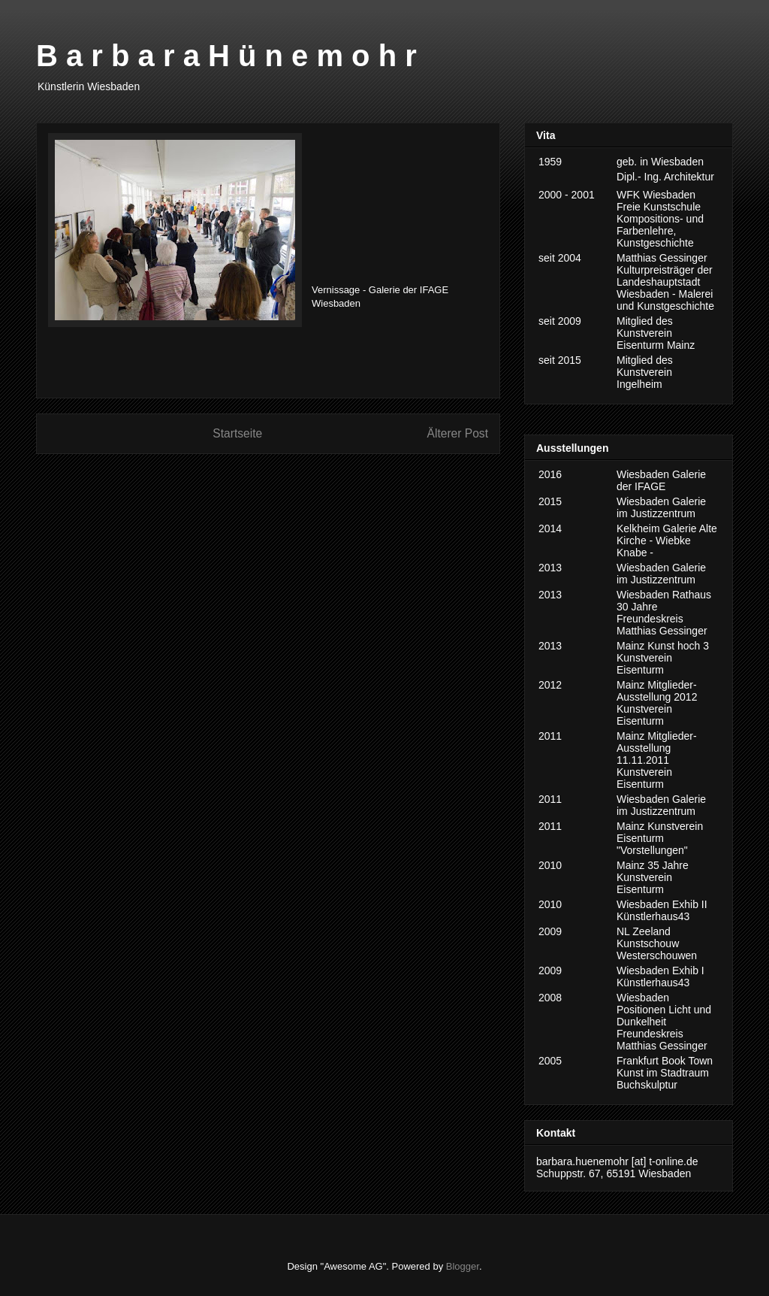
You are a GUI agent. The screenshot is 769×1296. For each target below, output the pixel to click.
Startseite (237, 433)
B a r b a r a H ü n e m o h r (226, 55)
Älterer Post (457, 433)
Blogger (462, 1266)
